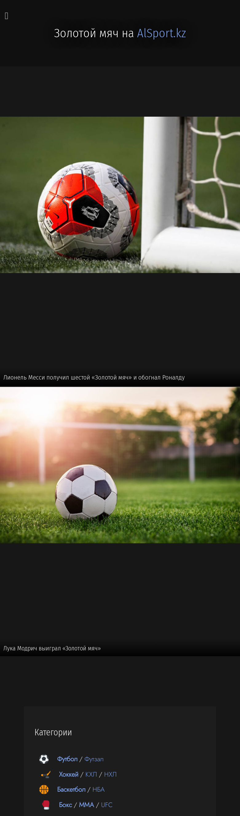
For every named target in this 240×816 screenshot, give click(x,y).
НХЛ (110, 774)
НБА (98, 789)
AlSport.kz (161, 33)
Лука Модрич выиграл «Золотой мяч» (52, 648)
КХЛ (91, 774)
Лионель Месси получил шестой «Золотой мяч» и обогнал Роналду (94, 377)
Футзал (94, 759)
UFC (107, 805)
